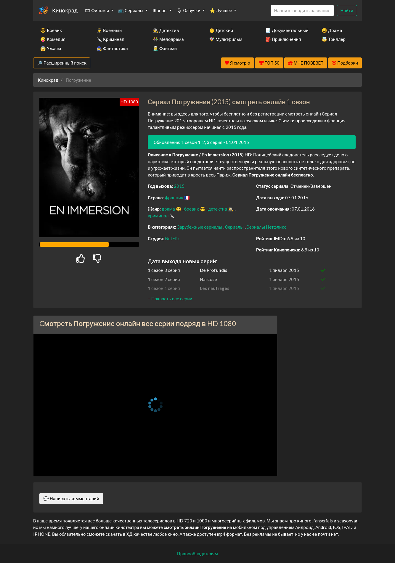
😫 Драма (332, 30)
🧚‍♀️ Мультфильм (225, 39)
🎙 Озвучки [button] (188, 10)
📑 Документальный (285, 30)
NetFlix (172, 238)
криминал (158, 215)
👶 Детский (221, 30)
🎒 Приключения (283, 39)
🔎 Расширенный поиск (61, 62)
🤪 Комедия (52, 39)
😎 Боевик (51, 30)
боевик (192, 208)
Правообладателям (197, 553)
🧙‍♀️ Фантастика (112, 48)
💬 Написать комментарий (71, 498)
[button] (170, 298)
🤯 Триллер (334, 39)
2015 (179, 186)
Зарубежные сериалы (200, 227)
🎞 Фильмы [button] (97, 10)
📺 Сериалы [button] (131, 10)
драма (169, 208)
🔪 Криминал (110, 39)
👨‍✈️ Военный (109, 30)
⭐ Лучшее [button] (221, 10)
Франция (174, 197)
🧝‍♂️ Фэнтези (165, 48)
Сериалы (235, 227)
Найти (347, 10)
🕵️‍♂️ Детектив (166, 30)
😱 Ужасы (50, 48)
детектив (218, 208)
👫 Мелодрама (168, 39)
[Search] (302, 10)
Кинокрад (65, 10)
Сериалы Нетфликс (266, 227)
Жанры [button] (160, 10)
